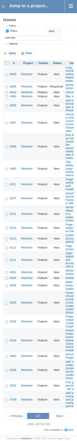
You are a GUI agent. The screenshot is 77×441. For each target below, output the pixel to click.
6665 (13, 74)
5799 (13, 399)
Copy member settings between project (71, 74)
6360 (13, 168)
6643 (13, 92)
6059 (13, 278)
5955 (13, 302)
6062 (13, 272)
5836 (13, 370)
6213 (13, 238)
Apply (12, 53)
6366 (13, 146)
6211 (13, 259)
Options (13, 43)
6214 (13, 227)
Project (28, 63)
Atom (71, 429)
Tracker (43, 63)
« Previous (16, 416)
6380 (13, 96)
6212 (13, 247)
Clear (28, 53)
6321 (13, 184)
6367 (13, 122)
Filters (12, 25)
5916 (13, 340)
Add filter (10, 37)
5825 (13, 385)
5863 (13, 356)
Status (13, 30)
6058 (13, 285)
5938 (13, 321)
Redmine (27, 74)
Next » (60, 416)
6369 (13, 105)
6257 (13, 198)
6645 (13, 86)
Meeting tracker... (71, 272)
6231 (13, 213)
